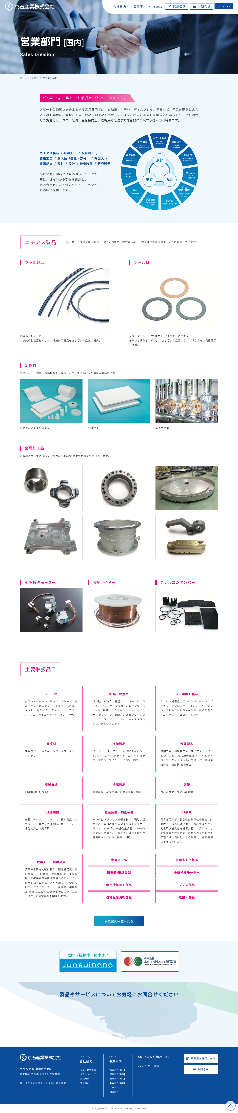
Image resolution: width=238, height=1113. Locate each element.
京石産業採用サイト (201, 1058)
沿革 (82, 1087)
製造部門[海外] (117, 1083)
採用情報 (177, 6)
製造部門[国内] (117, 1078)
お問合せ (202, 6)
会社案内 (119, 6)
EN (229, 6)
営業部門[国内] (117, 1069)
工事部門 (114, 1087)
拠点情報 (84, 1083)
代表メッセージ (88, 1074)
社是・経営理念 (88, 1069)
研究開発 (114, 1091)
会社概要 (84, 1078)
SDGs (158, 6)
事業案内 (140, 6)
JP (218, 6)
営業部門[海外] (117, 1074)
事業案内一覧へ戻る (119, 921)
